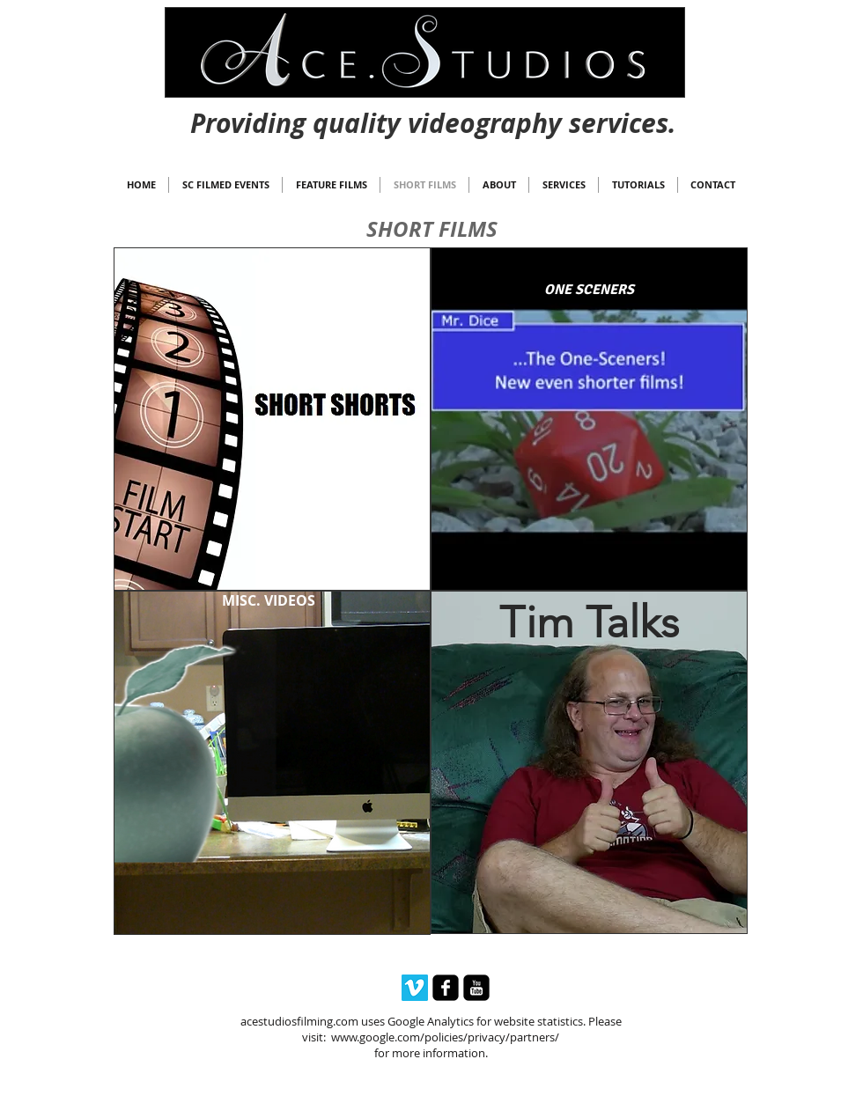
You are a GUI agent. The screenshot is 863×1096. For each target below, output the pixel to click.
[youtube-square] (476, 988)
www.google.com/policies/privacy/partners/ (445, 1037)
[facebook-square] (445, 988)
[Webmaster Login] (433, 106)
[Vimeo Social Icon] (415, 988)
